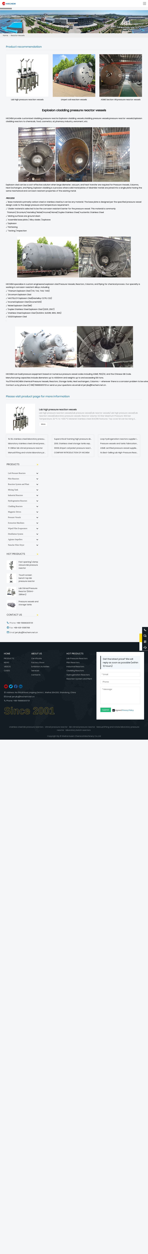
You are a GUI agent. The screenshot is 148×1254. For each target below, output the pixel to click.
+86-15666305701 (21, 700)
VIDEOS (7, 666)
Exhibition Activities (40, 666)
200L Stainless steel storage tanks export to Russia (73, 443)
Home (5, 35)
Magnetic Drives (14, 512)
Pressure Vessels (14, 517)
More (43, 424)
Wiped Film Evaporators (17, 528)
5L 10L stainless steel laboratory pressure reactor (27, 439)
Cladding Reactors (15, 506)
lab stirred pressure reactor (82, 727)
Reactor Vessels (18, 35)
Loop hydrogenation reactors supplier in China (119, 439)
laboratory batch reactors (78, 730)
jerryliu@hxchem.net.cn (23, 696)
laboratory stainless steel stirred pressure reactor (27, 443)
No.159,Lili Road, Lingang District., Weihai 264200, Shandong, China (45, 692)
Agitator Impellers (15, 539)
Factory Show (37, 662)
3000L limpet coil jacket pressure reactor (73, 448)
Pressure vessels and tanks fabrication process (119, 443)
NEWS (6, 662)
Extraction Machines (16, 523)
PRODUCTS (9, 658)
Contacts (35, 674)
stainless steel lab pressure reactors (26, 727)
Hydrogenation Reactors (17, 501)
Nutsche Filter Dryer (16, 545)
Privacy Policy (128, 710)
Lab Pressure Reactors (17, 473)
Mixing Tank (13, 490)
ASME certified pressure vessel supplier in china (119, 448)
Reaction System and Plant (18, 484)
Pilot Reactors (13, 479)
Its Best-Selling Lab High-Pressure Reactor (119, 452)
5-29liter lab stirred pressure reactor (25, 448)
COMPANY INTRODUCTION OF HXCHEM (71, 452)
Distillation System (15, 534)
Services (35, 670)
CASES (7, 670)
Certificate (36, 658)
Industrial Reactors (15, 495)
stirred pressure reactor (56, 727)
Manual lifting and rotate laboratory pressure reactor (27, 452)
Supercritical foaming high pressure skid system (73, 439)
